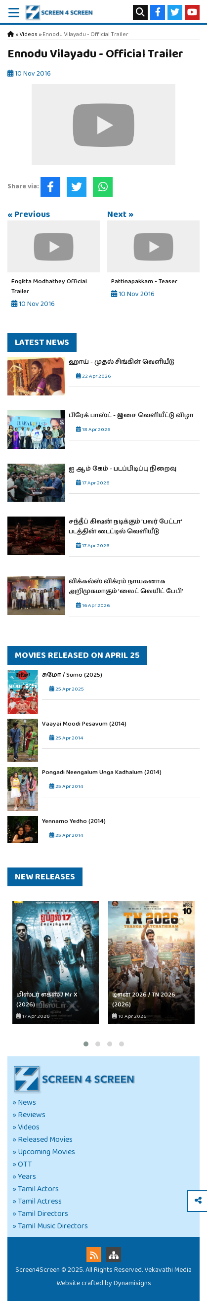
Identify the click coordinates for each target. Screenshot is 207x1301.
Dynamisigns (132, 1283)
